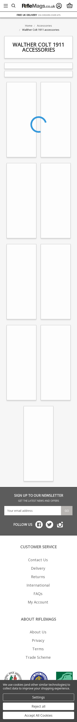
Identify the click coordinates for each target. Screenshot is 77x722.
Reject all (38, 706)
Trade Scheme (38, 657)
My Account (38, 602)
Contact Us (38, 559)
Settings (38, 697)
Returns (38, 576)
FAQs (38, 593)
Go (67, 511)
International (38, 585)
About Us (38, 631)
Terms (38, 648)
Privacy (38, 640)
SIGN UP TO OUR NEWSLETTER (38, 497)
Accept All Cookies (39, 715)
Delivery (38, 568)
